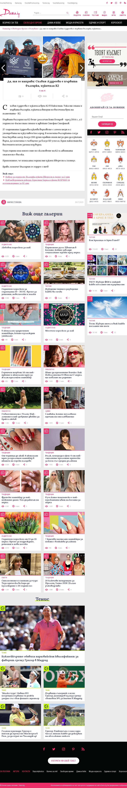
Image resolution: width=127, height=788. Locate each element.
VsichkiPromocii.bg (32, 3)
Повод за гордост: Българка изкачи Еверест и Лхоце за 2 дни (37, 176)
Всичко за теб (10, 22)
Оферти (123, 13)
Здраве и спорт (97, 22)
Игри (114, 13)
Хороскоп (116, 22)
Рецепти (77, 13)
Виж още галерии (42, 214)
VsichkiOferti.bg (6, 3)
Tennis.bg (46, 3)
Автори (16, 771)
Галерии (86, 13)
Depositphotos (38, 771)
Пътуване (33, 28)
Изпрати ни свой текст (63, 760)
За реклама (5, 771)
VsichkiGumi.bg (58, 3)
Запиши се (107, 124)
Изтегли (107, 61)
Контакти (26, 771)
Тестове (95, 13)
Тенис (42, 599)
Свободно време (32, 22)
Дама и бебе (54, 22)
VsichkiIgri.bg (72, 3)
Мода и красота (74, 22)
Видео (104, 13)
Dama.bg (18, 3)
